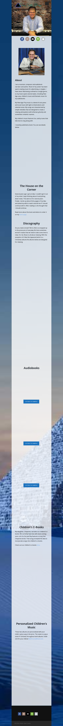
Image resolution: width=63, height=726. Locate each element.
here (38, 545)
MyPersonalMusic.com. (36, 639)
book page (22, 215)
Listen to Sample (31, 401)
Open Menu (47, 3)
